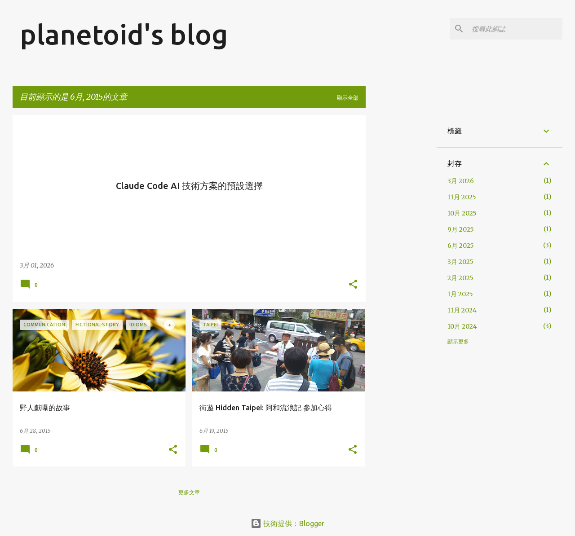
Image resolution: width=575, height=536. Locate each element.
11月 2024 (462, 310)
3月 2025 (460, 262)
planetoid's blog (124, 34)
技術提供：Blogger (287, 523)
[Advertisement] (473, 178)
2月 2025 (460, 278)
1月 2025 (460, 294)
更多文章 (189, 492)
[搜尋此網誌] (515, 29)
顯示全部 (347, 98)
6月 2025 (460, 246)
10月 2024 (462, 326)
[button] (353, 285)
